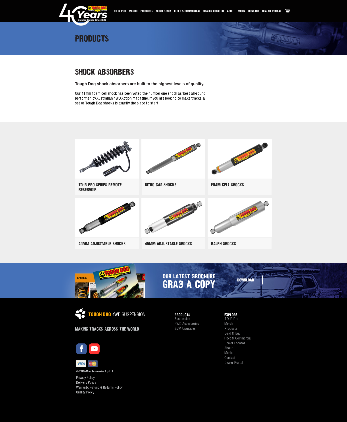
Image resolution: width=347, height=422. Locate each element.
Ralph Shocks (223, 243)
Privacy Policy (85, 378)
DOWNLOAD (245, 279)
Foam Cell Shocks (227, 184)
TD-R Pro (120, 11)
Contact (253, 11)
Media (241, 11)
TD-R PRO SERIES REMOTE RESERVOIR (100, 187)
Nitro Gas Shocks (160, 184)
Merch (133, 11)
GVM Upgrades (185, 329)
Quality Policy (85, 393)
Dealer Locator (213, 11)
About (231, 11)
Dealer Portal (271, 11)
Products (147, 11)
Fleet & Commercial (187, 11)
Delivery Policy (86, 383)
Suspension (182, 319)
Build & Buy (163, 11)
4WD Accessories (187, 324)
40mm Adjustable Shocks (102, 243)
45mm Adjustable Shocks (168, 243)
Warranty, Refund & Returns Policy (99, 388)
